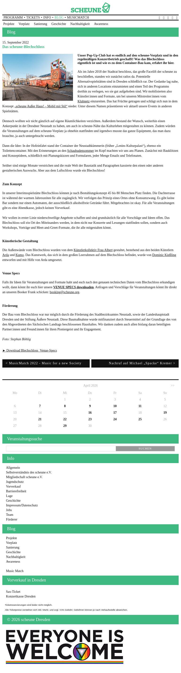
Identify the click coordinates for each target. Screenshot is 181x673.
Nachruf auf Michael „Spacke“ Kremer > (142, 363)
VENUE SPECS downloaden (73, 287)
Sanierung (40, 24)
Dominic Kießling (164, 255)
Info (47, 17)
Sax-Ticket (13, 591)
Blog (59, 17)
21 (40, 419)
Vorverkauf (13, 486)
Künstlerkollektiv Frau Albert (93, 250)
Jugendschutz (15, 482)
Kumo (20, 255)
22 (65, 419)
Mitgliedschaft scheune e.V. (24, 477)
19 (165, 412)
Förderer (11, 519)
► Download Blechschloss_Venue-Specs (29, 350)
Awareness (101, 24)
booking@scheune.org (64, 292)
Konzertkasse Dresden (21, 596)
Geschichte (59, 24)
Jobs (9, 510)
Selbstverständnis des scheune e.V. (29, 472)
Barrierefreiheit (16, 491)
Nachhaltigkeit (80, 24)
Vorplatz (24, 24)
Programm (13, 17)
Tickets (33, 17)
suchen (145, 448)
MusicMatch (78, 17)
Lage (9, 496)
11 (139, 406)
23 (90, 419)
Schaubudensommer (80, 150)
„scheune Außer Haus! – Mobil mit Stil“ (41, 106)
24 (115, 419)
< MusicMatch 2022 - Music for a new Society (43, 363)
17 (115, 412)
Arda (5, 255)
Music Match (14, 571)
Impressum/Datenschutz (22, 505)
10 (115, 406)
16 (90, 412)
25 (140, 419)
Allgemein (13, 467)
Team (9, 515)
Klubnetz (84, 101)
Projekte (8, 24)
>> (172, 385)
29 (65, 426)
